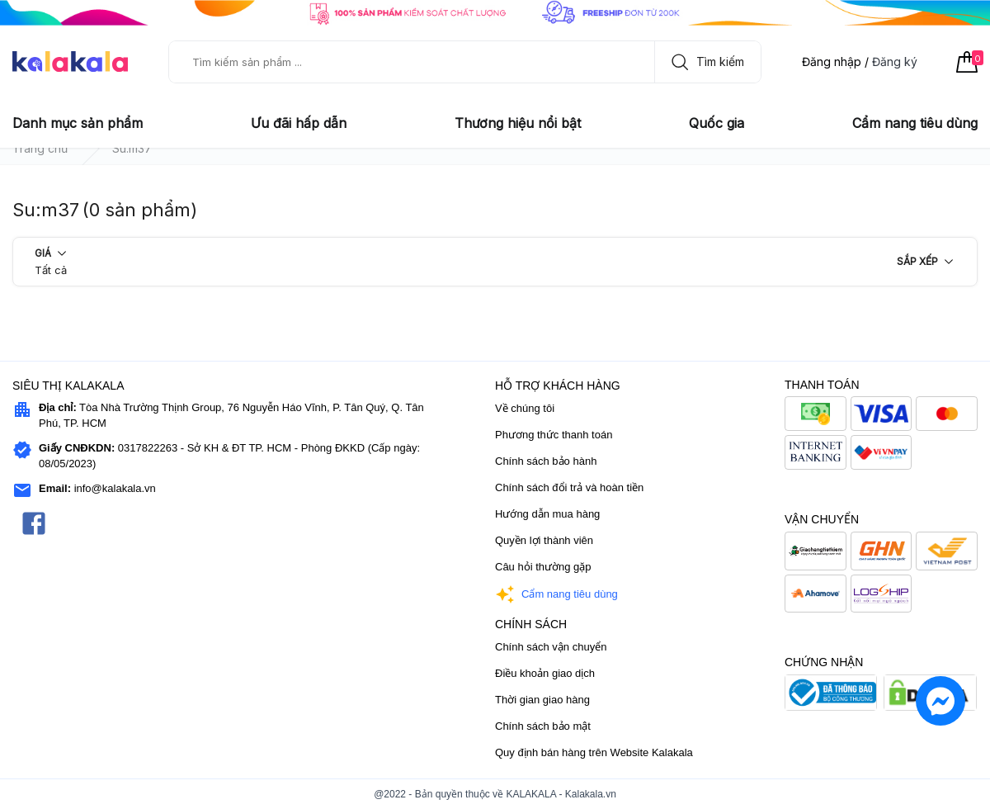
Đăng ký (894, 61)
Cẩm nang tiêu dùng (915, 123)
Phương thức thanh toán (553, 434)
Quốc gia (716, 123)
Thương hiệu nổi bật (518, 123)
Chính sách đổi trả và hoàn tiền (569, 487)
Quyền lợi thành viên (544, 540)
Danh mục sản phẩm (77, 123)
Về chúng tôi (524, 408)
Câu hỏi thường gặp (543, 567)
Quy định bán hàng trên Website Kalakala (594, 752)
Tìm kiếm (703, 61)
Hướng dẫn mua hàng (547, 514)
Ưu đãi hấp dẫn (298, 123)
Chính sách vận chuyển (550, 647)
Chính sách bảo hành (545, 461)
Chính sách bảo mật (543, 726)
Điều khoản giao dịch (545, 673)
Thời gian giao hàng (542, 699)
